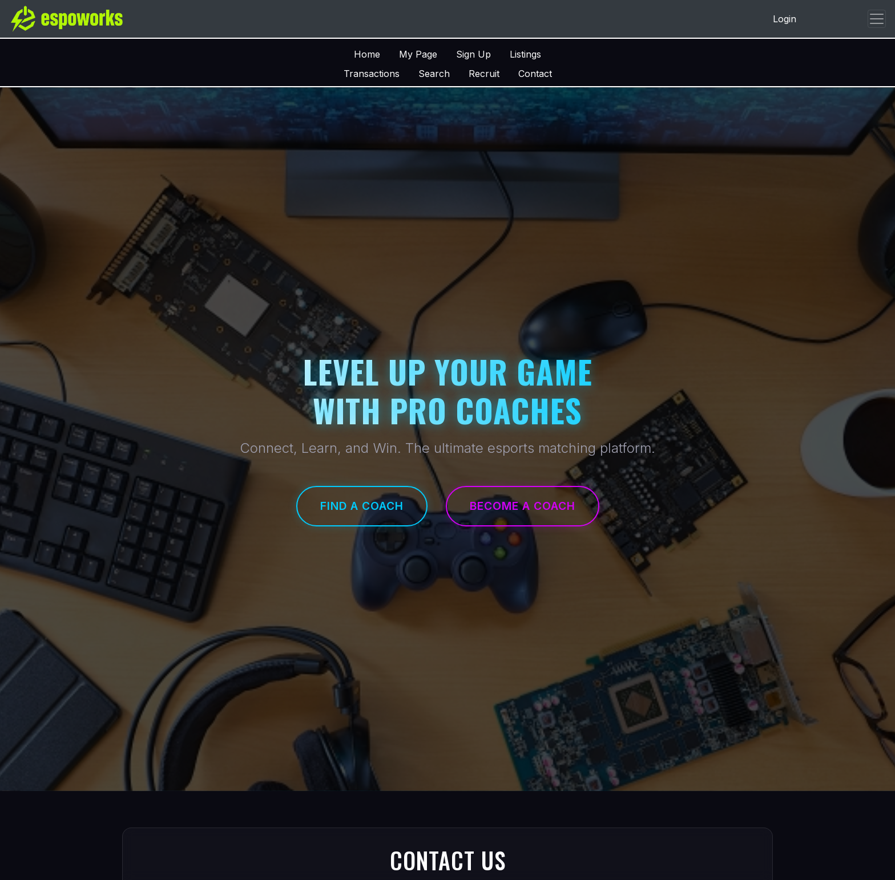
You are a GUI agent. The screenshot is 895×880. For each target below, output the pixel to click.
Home (367, 54)
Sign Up (473, 54)
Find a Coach (362, 506)
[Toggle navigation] (877, 19)
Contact (535, 73)
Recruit (484, 73)
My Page (418, 54)
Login (784, 19)
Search (434, 73)
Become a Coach (522, 506)
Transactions (372, 73)
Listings (525, 54)
